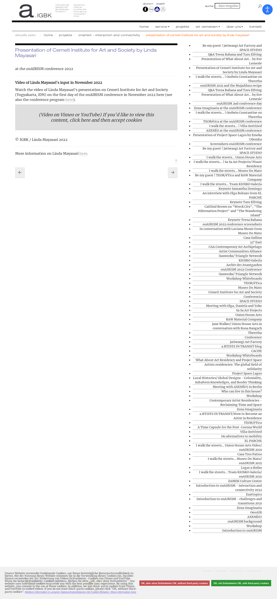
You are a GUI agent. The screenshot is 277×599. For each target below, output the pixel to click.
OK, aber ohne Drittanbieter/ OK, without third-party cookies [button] (174, 583)
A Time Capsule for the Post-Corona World (230, 427)
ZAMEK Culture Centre (245, 481)
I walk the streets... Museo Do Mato (235, 171)
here (69, 99)
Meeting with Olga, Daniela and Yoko (234, 306)
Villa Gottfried (251, 432)
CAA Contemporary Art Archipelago (235, 247)
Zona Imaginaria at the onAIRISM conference (228, 108)
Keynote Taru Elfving (246, 202)
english (160, 3)
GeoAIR (256, 512)
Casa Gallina (252, 238)
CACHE (256, 351)
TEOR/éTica (253, 283)
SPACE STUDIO (251, 301)
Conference (253, 337)
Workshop (254, 396)
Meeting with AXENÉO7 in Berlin (237, 387)
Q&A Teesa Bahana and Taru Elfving (235, 54)
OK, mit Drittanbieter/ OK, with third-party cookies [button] (241, 583)
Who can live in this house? (241, 391)
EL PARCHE (253, 441)
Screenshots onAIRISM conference (236, 144)
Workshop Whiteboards (244, 278)
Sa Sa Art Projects (249, 310)
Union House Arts (248, 315)
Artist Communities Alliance (240, 251)
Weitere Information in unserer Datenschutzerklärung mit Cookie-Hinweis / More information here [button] (80, 592)
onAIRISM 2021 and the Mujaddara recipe (231, 86)
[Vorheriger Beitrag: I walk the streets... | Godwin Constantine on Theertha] (20, 172)
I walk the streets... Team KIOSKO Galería (231, 184)
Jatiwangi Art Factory (246, 342)
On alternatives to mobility (241, 436)
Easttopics (254, 494)
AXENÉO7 (254, 517)
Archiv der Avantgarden (244, 265)
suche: (209, 6)
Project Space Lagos (247, 373)
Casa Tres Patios (249, 454)
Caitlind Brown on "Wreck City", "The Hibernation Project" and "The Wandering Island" (230, 211)
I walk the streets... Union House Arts (234, 157)
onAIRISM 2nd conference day (239, 103)
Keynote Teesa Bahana (245, 220)
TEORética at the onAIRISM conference (232, 121)
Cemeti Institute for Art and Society (235, 292)
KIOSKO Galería (250, 260)
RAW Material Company (244, 319)
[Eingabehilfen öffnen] (267, 9)
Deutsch (148, 3)
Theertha (255, 333)
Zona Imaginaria (249, 409)
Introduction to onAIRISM (242, 530)
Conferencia (253, 297)
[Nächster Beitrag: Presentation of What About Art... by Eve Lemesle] (172, 172)
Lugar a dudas (251, 468)
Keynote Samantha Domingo (240, 189)
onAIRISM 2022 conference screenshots (232, 224)
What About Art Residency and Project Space (229, 360)
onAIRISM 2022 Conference (241, 269)
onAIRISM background (245, 521)
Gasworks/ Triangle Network (240, 256)
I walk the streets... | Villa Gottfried (235, 126)
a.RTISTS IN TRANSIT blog (241, 346)
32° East (256, 242)
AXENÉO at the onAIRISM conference (234, 130)
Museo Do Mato (250, 288)
